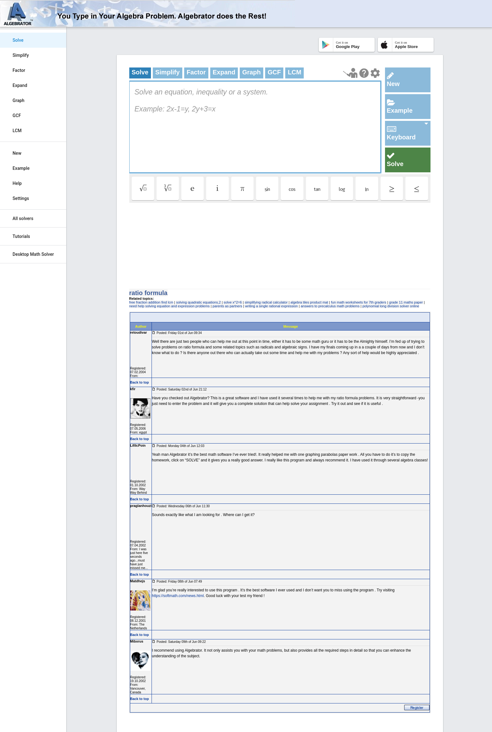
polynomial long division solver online (390, 306)
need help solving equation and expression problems (169, 306)
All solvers (23, 218)
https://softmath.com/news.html (178, 596)
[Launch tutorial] (350, 73)
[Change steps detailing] (375, 73)
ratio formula (148, 292)
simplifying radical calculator (266, 302)
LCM (17, 130)
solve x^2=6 (233, 302)
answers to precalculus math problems (330, 306)
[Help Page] (364, 73)
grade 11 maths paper (406, 302)
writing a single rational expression (271, 306)
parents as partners (227, 306)
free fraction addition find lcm (151, 302)
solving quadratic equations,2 (198, 302)
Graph (18, 100)
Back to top (139, 382)
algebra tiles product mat (309, 302)
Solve (18, 40)
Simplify (21, 55)
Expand (20, 85)
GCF (17, 115)
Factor (19, 70)
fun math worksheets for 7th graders (358, 302)
